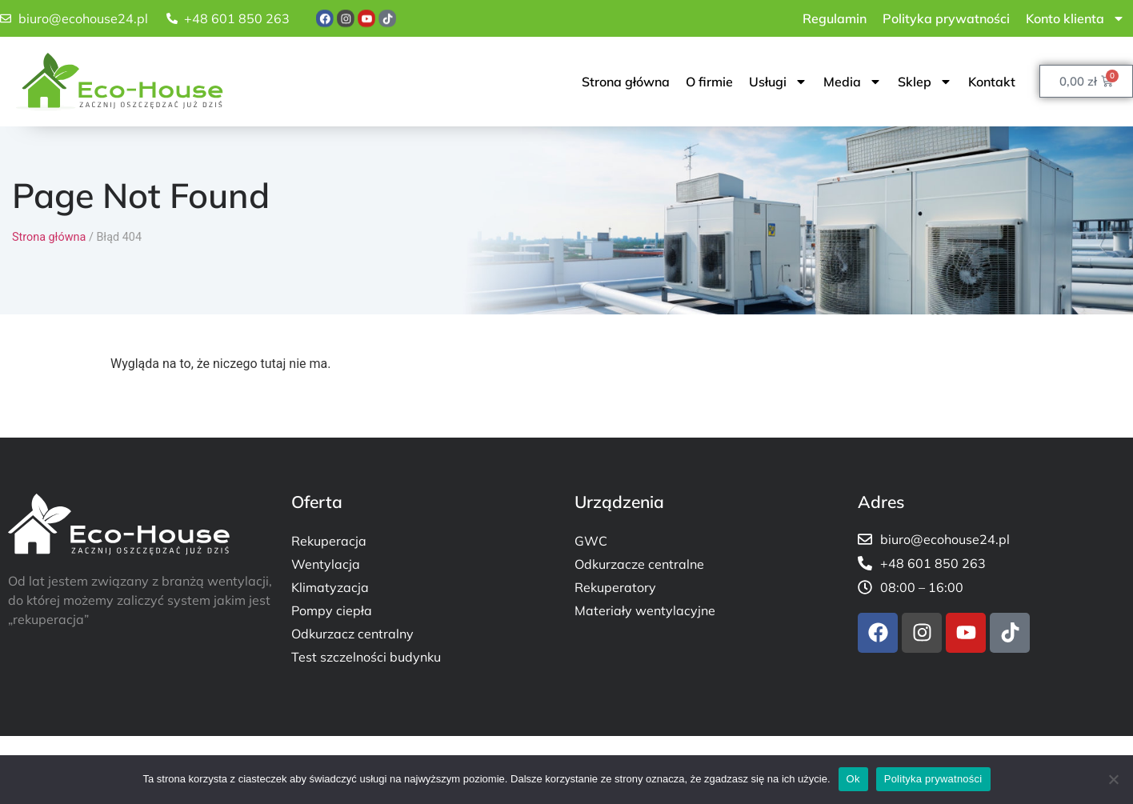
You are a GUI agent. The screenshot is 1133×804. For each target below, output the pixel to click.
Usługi (778, 81)
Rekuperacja (328, 541)
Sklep (925, 81)
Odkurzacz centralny (352, 634)
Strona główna (626, 82)
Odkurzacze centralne (639, 564)
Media (852, 81)
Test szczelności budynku (366, 657)
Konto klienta (1075, 18)
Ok (853, 779)
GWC (591, 541)
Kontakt (991, 82)
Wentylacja (325, 564)
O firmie (709, 82)
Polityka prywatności (946, 18)
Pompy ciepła (331, 610)
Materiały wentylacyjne (645, 610)
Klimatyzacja (330, 587)
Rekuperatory (615, 587)
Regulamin (835, 18)
